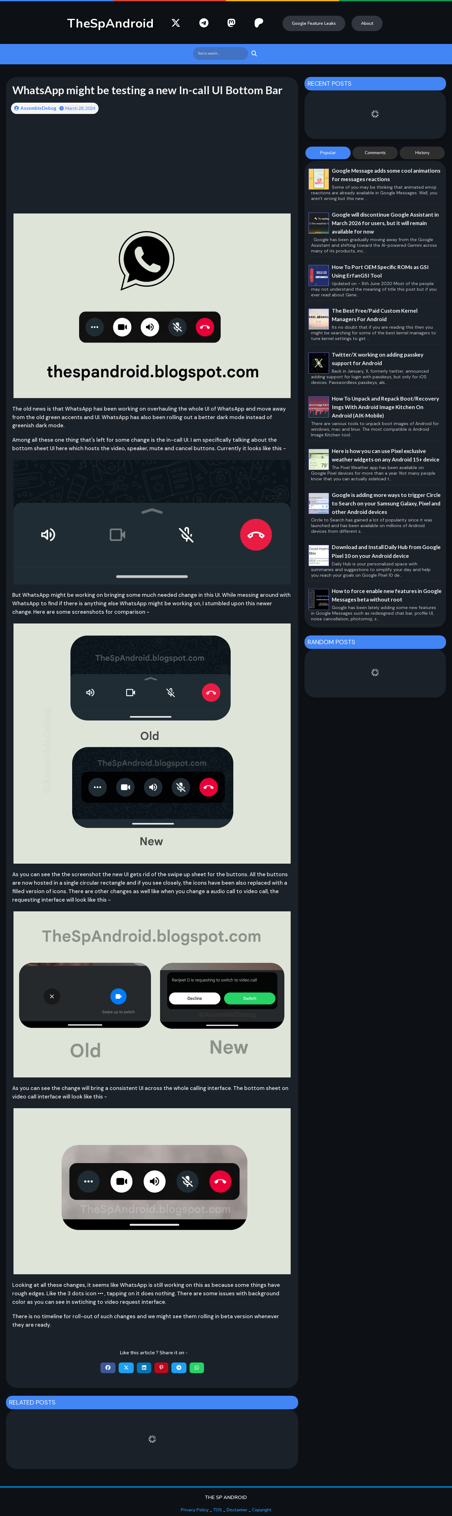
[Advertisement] (152, 168)
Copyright (261, 1510)
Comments (375, 153)
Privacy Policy (194, 1510)
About (367, 23)
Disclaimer (237, 1510)
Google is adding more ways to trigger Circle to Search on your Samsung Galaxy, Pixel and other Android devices (386, 503)
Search (253, 53)
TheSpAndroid (110, 23)
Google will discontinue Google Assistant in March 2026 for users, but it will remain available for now (385, 223)
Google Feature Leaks (314, 23)
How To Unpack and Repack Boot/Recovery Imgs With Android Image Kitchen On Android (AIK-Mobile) (385, 407)
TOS (217, 1510)
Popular (328, 153)
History (422, 153)
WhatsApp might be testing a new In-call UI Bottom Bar (147, 89)
